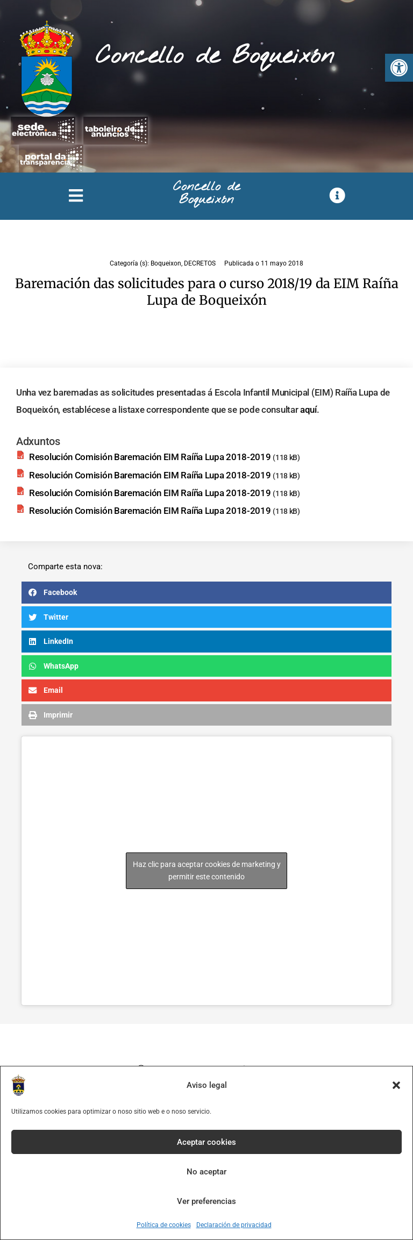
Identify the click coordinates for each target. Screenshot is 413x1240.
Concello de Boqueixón (215, 56)
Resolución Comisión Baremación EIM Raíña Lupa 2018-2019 (150, 456)
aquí (308, 409)
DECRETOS (200, 263)
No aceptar (206, 1172)
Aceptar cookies (206, 1142)
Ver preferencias (206, 1201)
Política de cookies (164, 1225)
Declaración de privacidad (234, 1225)
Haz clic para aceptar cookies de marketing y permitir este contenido (207, 870)
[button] (399, 68)
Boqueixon (166, 263)
